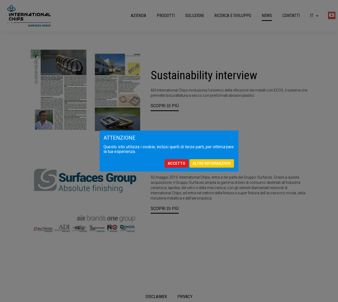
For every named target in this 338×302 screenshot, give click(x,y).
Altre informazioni (212, 163)
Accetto (176, 163)
